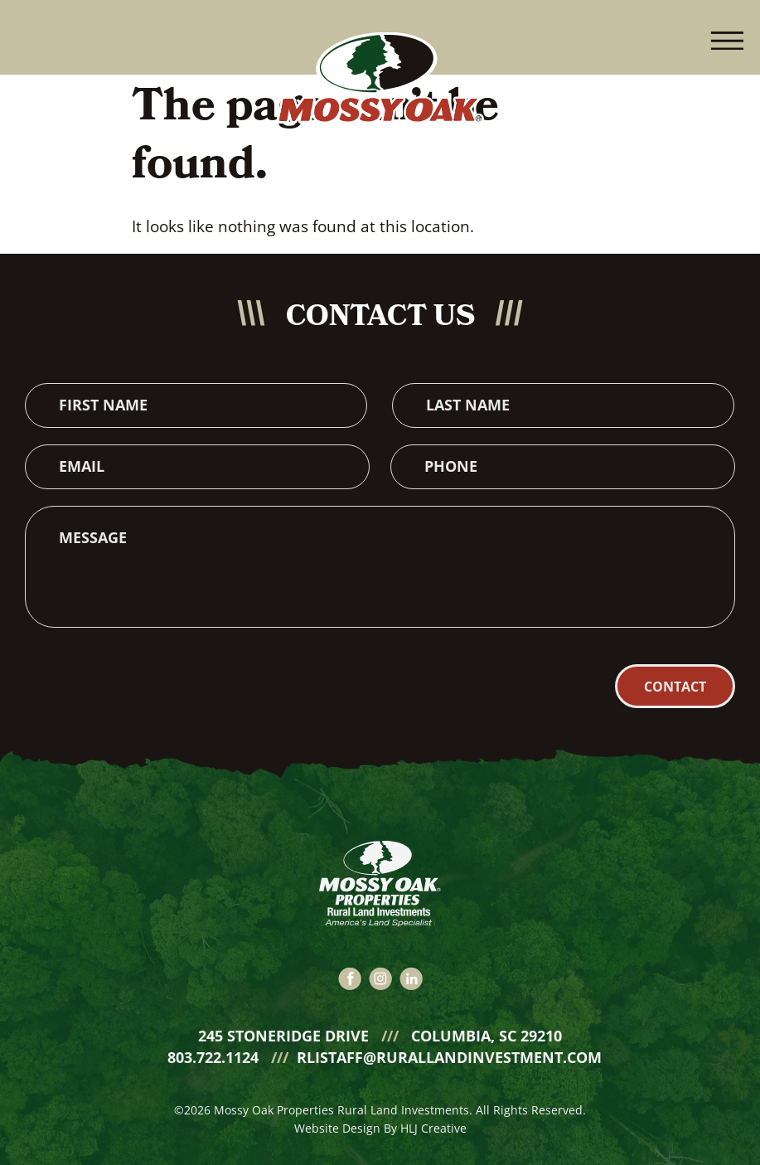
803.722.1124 (215, 1043)
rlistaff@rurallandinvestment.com (449, 1043)
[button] (727, 37)
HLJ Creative (433, 1114)
